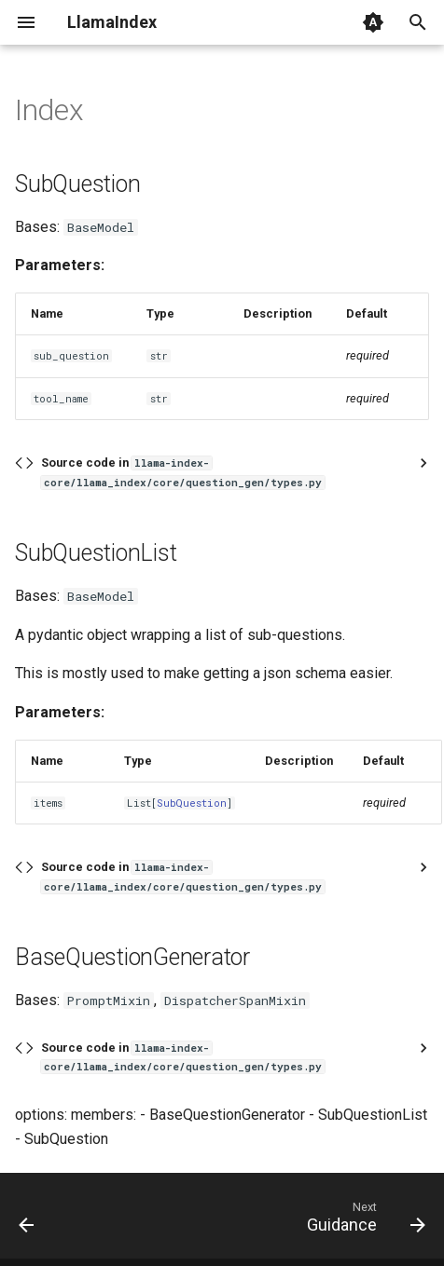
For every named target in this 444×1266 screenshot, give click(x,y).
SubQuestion (192, 803)
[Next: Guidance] (362, 1221)
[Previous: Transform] (27, 1221)
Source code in (183, 472)
